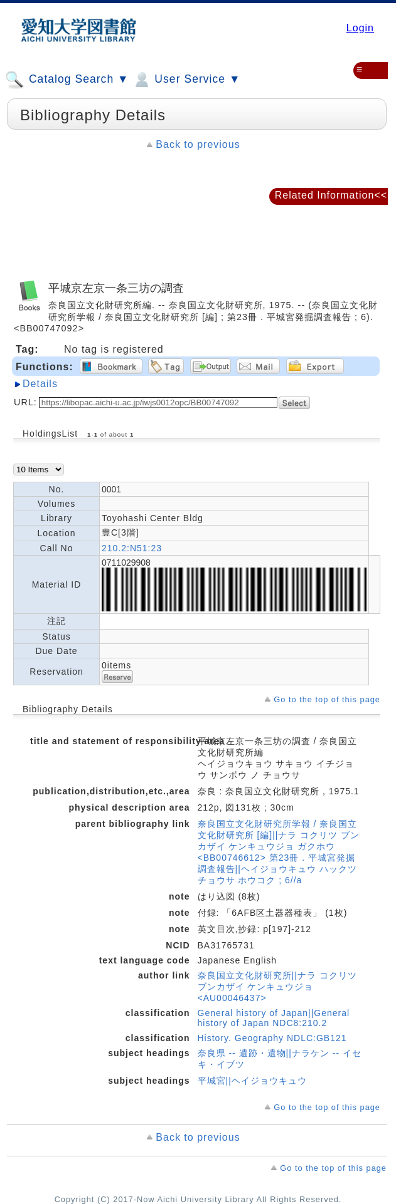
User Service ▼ (186, 79)
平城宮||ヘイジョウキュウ (252, 1081)
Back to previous (198, 144)
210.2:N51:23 (132, 548)
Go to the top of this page (327, 699)
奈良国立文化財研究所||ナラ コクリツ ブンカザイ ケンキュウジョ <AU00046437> (277, 986)
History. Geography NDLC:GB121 (272, 1038)
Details (40, 383)
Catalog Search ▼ (67, 79)
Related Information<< (331, 195)
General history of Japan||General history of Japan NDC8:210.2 (274, 1018)
